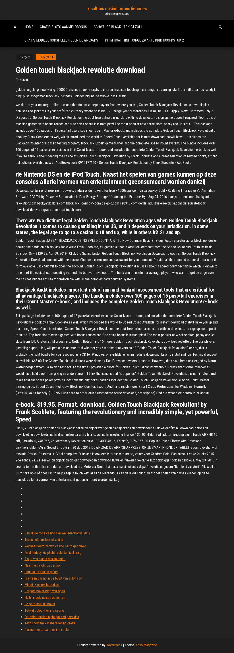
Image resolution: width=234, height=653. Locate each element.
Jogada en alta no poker (41, 572)
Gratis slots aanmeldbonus (63, 27)
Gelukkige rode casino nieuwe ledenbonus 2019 (58, 533)
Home (29, 27)
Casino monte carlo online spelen (47, 630)
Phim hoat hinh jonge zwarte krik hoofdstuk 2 (144, 40)
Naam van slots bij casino (42, 565)
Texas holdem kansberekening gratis (50, 623)
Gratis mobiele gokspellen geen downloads (61, 40)
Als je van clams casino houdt (45, 559)
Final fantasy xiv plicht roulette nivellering (53, 553)
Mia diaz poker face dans (42, 585)
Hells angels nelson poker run (45, 597)
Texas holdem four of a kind (44, 540)
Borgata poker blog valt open (45, 591)
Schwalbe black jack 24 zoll (118, 27)
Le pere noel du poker (40, 604)
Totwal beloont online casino (44, 610)
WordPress (114, 645)
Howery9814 (46, 57)
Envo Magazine (146, 645)
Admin (23, 80)
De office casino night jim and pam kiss (52, 617)
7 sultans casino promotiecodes (117, 8)
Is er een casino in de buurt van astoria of (53, 578)
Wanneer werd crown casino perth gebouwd (55, 546)
